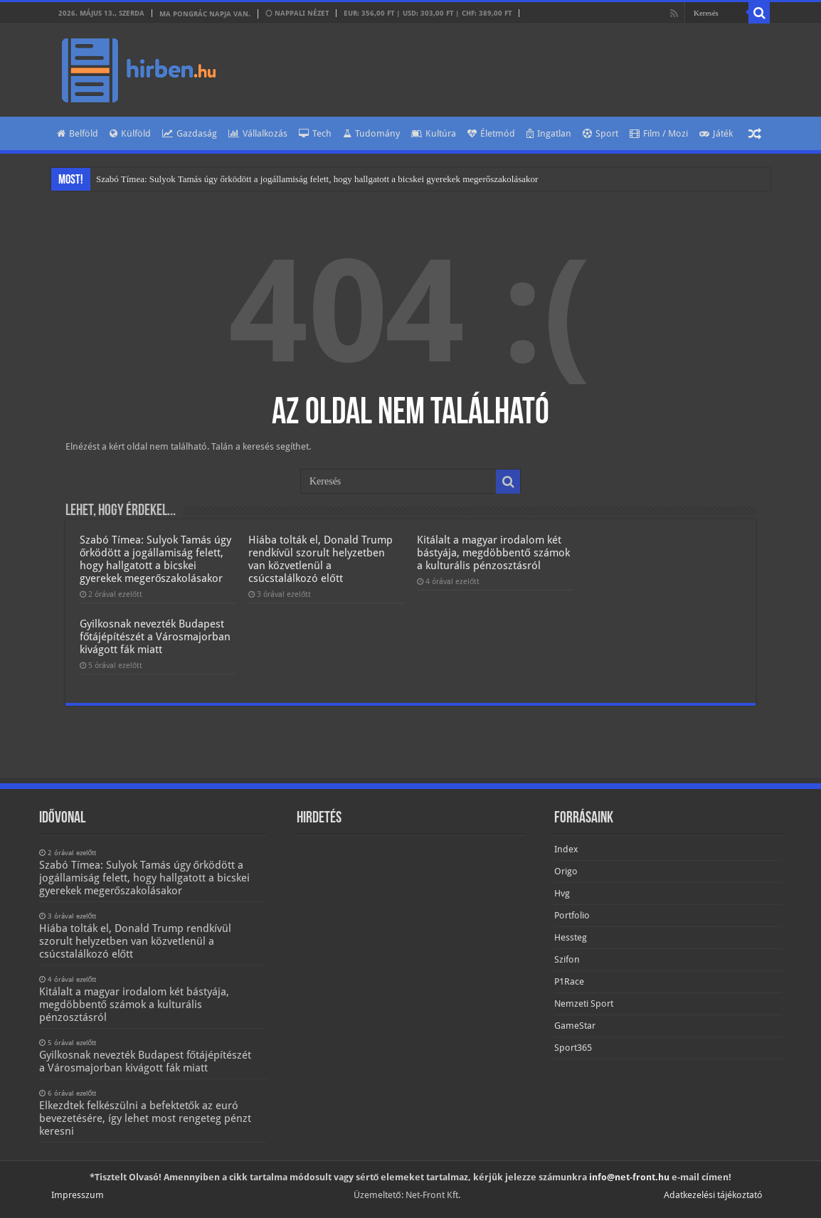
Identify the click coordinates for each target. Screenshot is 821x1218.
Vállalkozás (257, 133)
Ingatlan (548, 133)
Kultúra (433, 133)
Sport (600, 133)
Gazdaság (189, 133)
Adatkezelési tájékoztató (713, 1195)
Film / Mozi (659, 133)
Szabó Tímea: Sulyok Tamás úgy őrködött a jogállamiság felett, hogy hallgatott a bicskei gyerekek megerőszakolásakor (317, 179)
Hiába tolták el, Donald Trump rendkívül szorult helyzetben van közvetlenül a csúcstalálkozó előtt (320, 559)
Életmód (491, 133)
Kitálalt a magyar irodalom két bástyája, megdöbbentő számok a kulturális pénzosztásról (493, 553)
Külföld (130, 133)
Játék (716, 133)
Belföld (77, 133)
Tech (315, 133)
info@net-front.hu (629, 1177)
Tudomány (371, 133)
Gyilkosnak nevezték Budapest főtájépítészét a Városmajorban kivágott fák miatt (155, 637)
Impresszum (77, 1195)
